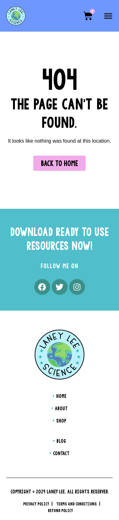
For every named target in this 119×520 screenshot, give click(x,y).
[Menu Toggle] (108, 15)
